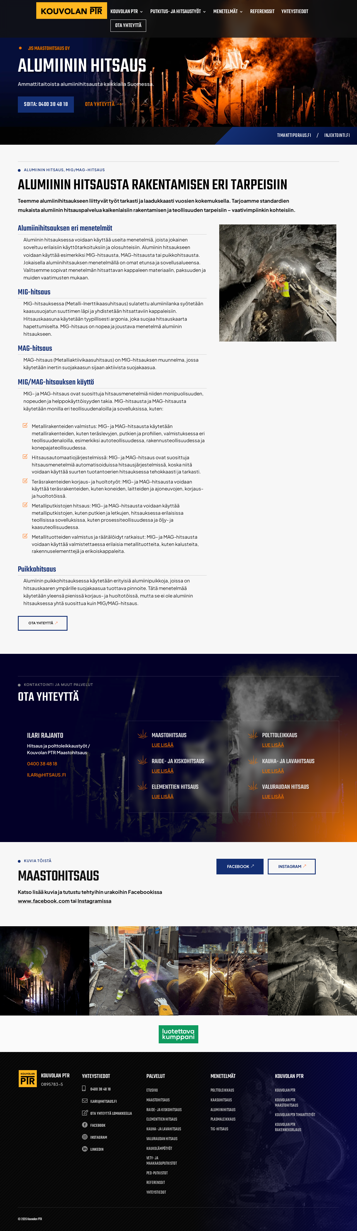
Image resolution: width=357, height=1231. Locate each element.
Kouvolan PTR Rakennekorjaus (288, 1127)
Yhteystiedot (156, 1193)
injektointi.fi (337, 136)
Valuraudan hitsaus (161, 1139)
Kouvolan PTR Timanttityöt (295, 1115)
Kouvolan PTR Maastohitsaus (286, 1103)
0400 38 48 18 (42, 763)
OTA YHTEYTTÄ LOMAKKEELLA (111, 1114)
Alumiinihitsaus (223, 1110)
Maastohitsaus (158, 1101)
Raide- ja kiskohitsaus (164, 1110)
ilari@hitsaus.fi (46, 775)
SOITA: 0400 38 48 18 (46, 104)
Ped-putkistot (157, 1174)
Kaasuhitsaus (221, 1101)
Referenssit (155, 1183)
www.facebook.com (44, 901)
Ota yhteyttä (99, 104)
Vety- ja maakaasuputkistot (161, 1161)
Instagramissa (94, 901)
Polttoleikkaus (222, 1091)
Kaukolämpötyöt (159, 1149)
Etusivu (152, 1091)
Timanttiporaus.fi (294, 136)
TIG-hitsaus (219, 1130)
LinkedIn (96, 1150)
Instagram (289, 866)
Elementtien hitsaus (161, 1120)
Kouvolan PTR (285, 1091)
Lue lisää (162, 745)
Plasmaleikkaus (223, 1120)
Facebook (238, 866)
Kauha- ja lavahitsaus (163, 1130)
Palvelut (155, 1076)
